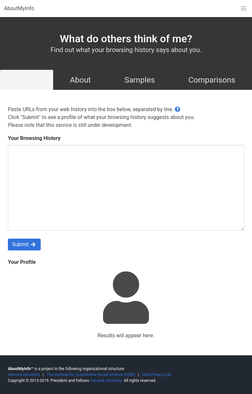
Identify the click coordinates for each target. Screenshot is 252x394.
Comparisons (211, 80)
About (80, 80)
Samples (139, 80)
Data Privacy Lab (156, 374)
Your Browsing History (34, 138)
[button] (243, 8)
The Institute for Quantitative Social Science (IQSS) (91, 374)
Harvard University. (106, 380)
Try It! (26, 80)
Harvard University (24, 374)
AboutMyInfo (19, 8)
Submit (24, 244)
